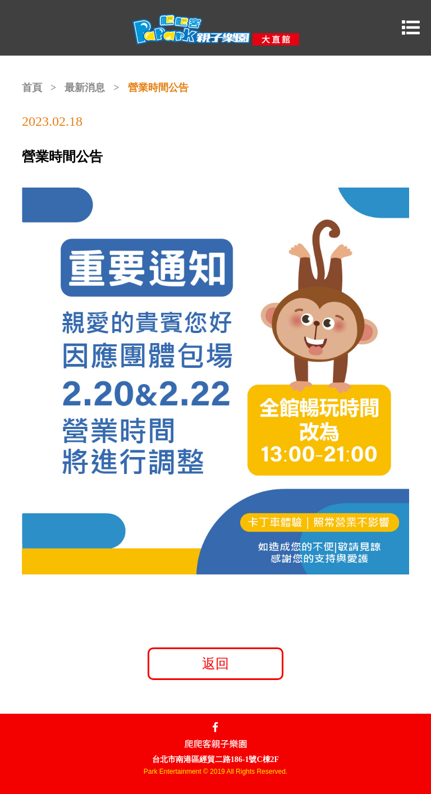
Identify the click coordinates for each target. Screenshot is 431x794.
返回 (215, 663)
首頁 (32, 87)
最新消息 (85, 87)
